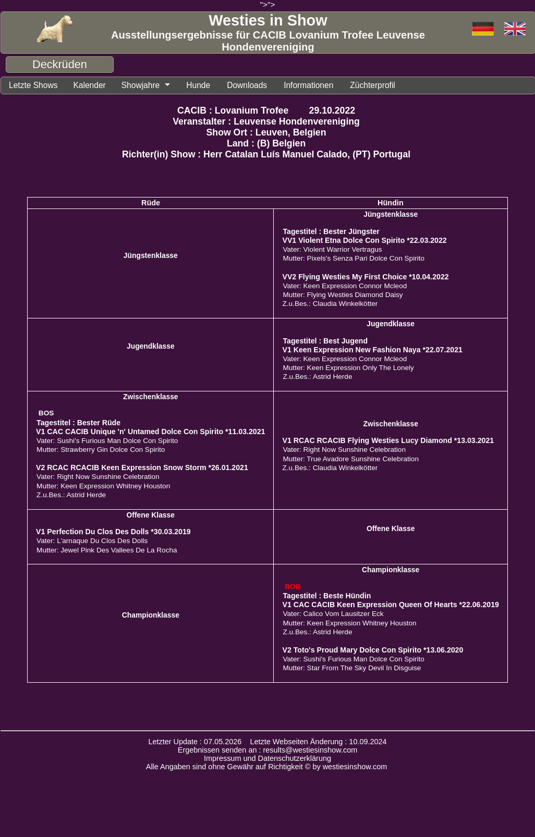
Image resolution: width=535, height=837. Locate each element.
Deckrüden (59, 64)
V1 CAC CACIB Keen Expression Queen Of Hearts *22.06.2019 (390, 604)
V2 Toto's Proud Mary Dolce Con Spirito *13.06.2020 (372, 650)
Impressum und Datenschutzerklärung (267, 758)
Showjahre (142, 85)
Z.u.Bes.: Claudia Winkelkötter (330, 303)
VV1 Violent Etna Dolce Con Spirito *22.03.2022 (364, 240)
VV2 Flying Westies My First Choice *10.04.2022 (365, 277)
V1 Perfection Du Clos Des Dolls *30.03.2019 (113, 531)
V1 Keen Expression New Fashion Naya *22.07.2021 (372, 350)
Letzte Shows (33, 85)
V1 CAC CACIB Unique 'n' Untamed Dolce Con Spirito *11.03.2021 (150, 431)
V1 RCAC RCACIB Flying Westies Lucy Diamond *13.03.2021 (388, 440)
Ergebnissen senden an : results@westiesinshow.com (268, 750)
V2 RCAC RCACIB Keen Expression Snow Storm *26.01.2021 (142, 467)
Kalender (90, 85)
